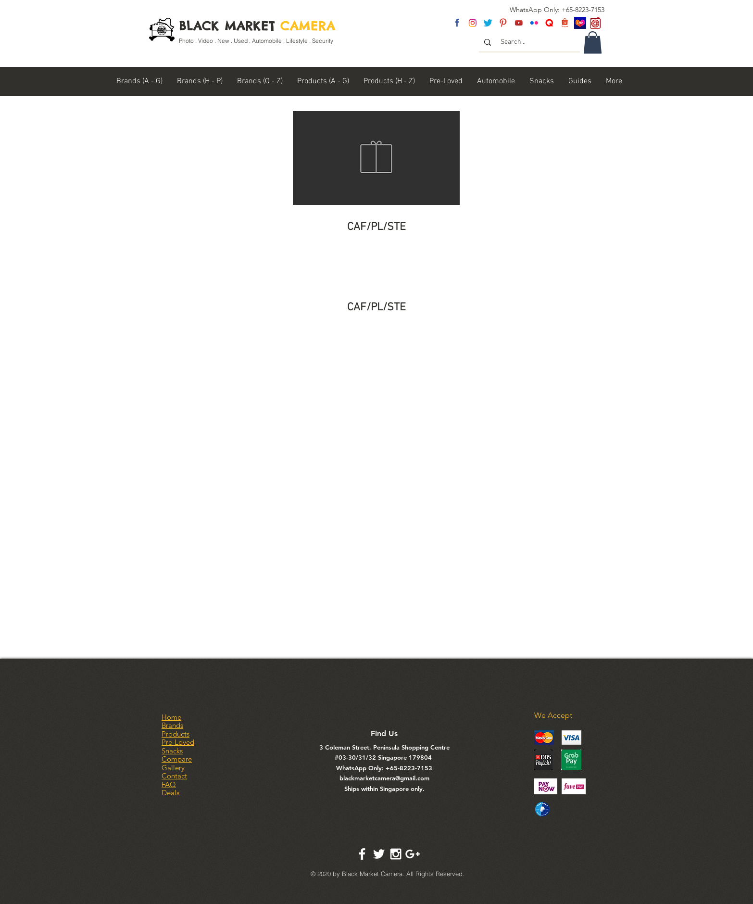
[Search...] (530, 42)
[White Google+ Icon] (412, 854)
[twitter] (488, 23)
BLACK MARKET (257, 26)
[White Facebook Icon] (362, 854)
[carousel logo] (596, 23)
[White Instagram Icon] (395, 854)
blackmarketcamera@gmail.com (384, 778)
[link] (592, 42)
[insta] (472, 23)
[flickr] (534, 23)
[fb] (457, 23)
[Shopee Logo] (565, 23)
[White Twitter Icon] (379, 854)
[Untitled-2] (549, 23)
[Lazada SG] (580, 23)
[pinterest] (503, 23)
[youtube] (519, 23)
